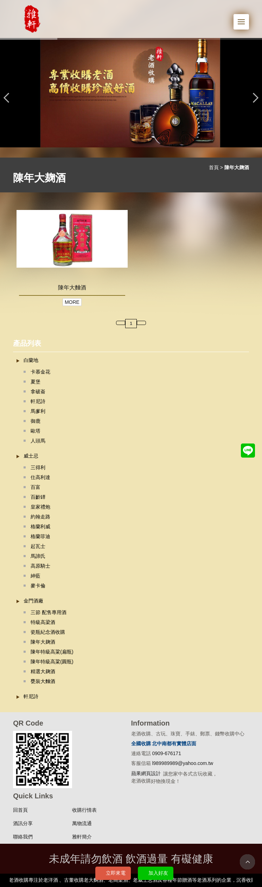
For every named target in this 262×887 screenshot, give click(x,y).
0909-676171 (166, 753)
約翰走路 (40, 516)
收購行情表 (84, 810)
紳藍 (35, 576)
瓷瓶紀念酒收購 (48, 632)
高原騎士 (40, 566)
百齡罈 (38, 497)
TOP (247, 861)
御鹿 (35, 421)
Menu (243, 18)
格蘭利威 (40, 526)
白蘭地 (31, 360)
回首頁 (20, 810)
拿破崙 (38, 391)
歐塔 (35, 431)
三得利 (38, 467)
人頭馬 (38, 441)
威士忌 (31, 456)
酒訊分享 (23, 823)
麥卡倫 (38, 585)
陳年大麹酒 (43, 642)
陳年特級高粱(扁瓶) (52, 652)
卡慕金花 (40, 372)
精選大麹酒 (43, 671)
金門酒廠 (33, 601)
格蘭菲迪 (40, 536)
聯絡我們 (23, 837)
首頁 (214, 167)
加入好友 (158, 873)
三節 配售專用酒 (48, 612)
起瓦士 (38, 546)
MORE (72, 302)
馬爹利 (38, 411)
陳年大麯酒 (72, 287)
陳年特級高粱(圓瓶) (52, 661)
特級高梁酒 (43, 622)
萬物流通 (82, 823)
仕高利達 (40, 477)
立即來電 (116, 873)
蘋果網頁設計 (146, 773)
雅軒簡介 (82, 837)
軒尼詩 (38, 401)
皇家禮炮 (40, 507)
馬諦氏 (38, 556)
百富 (35, 487)
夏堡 (35, 381)
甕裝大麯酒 (43, 681)
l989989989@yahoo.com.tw (182, 763)
